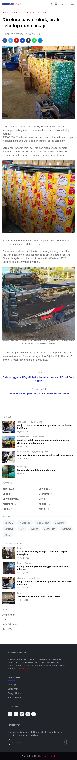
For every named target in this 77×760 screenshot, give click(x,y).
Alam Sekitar (22, 422)
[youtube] (27, 714)
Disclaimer (13, 688)
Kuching (39, 452)
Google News (14, 693)
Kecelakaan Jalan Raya (26, 452)
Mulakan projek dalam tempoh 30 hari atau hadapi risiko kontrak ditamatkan (43, 441)
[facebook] (51, 3)
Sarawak (32, 422)
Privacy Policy (14, 697)
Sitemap (12, 684)
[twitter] (22, 714)
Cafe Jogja (7, 619)
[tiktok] (33, 714)
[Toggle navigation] (72, 3)
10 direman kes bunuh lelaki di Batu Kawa (38, 596)
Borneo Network (47, 756)
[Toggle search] (67, 3)
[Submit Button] (63, 742)
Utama (39, 422)
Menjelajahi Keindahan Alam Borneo (36, 470)
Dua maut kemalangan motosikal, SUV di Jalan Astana (45, 455)
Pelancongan (22, 466)
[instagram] (56, 3)
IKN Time (7, 629)
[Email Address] (34, 742)
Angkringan (8, 614)
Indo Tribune (9, 624)
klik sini (25, 668)
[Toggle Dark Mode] (62, 3)
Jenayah (20, 548)
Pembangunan (23, 437)
